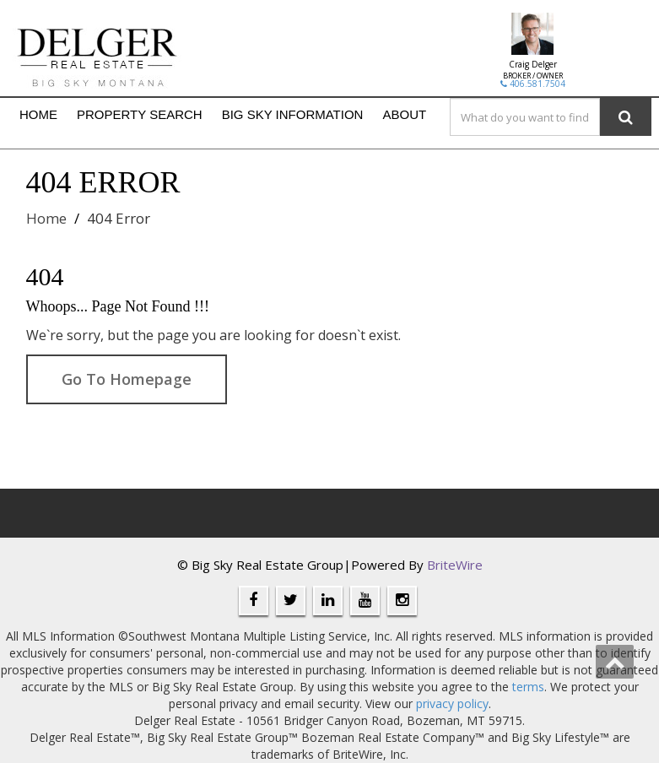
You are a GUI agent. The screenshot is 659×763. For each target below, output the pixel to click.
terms (528, 687)
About (404, 114)
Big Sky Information (293, 114)
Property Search (140, 114)
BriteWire (455, 564)
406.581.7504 (532, 83)
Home (38, 114)
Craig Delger (533, 64)
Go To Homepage (127, 379)
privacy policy (452, 703)
